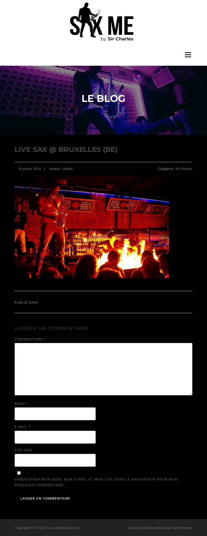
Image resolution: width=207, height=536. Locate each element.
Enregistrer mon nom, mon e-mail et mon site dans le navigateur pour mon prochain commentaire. (96, 482)
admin (68, 168)
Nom (21, 403)
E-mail (23, 426)
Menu (187, 54)
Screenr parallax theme (146, 527)
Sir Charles (184, 168)
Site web (23, 450)
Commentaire (30, 339)
